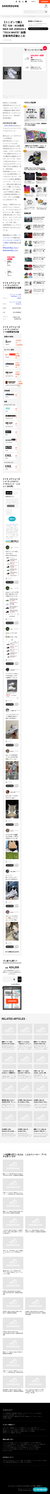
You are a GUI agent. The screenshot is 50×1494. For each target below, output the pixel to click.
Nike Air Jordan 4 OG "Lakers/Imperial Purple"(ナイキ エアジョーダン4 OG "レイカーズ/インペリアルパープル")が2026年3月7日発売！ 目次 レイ (25, 1135)
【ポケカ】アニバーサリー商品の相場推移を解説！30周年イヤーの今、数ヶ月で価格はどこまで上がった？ (41, 208)
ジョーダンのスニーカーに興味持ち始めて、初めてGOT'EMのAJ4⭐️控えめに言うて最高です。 (12, 718)
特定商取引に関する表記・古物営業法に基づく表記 (13, 1416)
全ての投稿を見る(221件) (12, 952)
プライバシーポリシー (37, 1416)
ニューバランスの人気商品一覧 (9, 1447)
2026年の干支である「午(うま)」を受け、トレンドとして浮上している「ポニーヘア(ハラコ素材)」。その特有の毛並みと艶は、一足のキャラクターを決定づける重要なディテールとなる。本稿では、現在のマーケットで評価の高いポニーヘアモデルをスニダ (9, 1106)
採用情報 (9, 1418)
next (18, 73)
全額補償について (6, 1431)
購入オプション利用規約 (30, 1431)
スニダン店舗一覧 (37, 1413)
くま (11, 547)
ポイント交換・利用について (34, 1427)
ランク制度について (22, 1427)
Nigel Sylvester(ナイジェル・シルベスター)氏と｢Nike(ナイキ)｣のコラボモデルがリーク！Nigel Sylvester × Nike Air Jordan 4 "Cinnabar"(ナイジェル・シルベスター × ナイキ (25, 1077)
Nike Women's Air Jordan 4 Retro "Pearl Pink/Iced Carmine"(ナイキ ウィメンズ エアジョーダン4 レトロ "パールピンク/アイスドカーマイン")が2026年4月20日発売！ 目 (9, 1135)
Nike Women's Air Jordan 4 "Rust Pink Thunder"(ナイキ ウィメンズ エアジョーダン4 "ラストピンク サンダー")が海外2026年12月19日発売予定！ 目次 (9, 1047)
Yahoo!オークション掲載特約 (9, 1432)
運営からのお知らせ (15, 1431)
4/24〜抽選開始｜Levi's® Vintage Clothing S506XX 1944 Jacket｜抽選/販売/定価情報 (29, 182)
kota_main (12, 792)
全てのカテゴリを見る (33, 1449)
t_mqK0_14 (13, 710)
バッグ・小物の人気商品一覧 (22, 1444)
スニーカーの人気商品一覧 (23, 1442)
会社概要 (4, 1418)
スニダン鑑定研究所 (7, 1413)
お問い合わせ (18, 1432)
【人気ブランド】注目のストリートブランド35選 (13, 1460)
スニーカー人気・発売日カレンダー (10, 1442)
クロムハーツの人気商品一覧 (34, 1447)
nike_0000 (12, 871)
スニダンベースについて (28, 1413)
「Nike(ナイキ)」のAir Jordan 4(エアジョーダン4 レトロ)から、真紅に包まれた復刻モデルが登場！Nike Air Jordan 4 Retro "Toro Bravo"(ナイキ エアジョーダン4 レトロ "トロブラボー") (41, 1106)
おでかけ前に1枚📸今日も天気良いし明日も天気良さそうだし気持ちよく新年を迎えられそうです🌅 (12, 838)
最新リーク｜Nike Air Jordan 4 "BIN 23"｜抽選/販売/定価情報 (40, 1131)
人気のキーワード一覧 (23, 1449)
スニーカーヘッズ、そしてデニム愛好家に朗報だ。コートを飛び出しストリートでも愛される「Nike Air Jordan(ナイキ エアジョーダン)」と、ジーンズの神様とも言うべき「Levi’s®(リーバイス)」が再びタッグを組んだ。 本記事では (9, 1077)
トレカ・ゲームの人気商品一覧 (9, 1444)
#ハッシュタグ (11, 505)
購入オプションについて (8, 1429)
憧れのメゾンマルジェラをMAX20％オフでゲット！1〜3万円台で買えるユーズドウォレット (41, 182)
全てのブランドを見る (7, 1450)
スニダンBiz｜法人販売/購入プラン (10, 1414)
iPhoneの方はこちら (10, 248)
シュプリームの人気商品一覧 (33, 1445)
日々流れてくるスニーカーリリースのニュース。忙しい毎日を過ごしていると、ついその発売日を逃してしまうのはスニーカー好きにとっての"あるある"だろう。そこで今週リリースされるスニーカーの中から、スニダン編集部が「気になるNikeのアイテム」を (25, 1047)
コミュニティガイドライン (40, 1429)
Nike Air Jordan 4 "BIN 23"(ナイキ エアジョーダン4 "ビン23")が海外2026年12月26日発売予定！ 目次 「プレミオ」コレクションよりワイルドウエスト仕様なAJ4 (41, 1135)
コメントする (10, 582)
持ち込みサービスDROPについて (20, 1429)
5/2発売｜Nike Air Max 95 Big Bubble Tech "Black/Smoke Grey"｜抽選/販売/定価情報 (35, 169)
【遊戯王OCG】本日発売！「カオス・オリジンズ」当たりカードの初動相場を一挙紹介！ (35, 146)
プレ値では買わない (15, 984)
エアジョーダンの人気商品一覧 (19, 1445)
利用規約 (22, 1431)
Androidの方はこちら (10, 250)
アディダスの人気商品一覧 (22, 1447)
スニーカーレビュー (15, 493)
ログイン (33, 1)
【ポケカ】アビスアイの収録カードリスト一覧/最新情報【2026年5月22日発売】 (41, 195)
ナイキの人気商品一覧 (7, 1445)
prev (5, 73)
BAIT (7, 97)
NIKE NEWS (8, 125)
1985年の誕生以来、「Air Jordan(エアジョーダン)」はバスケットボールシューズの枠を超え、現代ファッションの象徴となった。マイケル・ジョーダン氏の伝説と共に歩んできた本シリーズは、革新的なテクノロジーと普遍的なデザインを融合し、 (41, 1077)
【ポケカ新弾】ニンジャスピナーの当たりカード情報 (35, 1460)
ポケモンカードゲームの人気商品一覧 (37, 1444)
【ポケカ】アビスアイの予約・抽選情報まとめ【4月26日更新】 (35, 124)
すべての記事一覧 (27, 1462)
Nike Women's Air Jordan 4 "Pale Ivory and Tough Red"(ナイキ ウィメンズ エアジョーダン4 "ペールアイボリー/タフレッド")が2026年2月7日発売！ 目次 (25, 1106)
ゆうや (11, 751)
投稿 (19, 979)
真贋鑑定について (13, 1427)
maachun (12, 669)
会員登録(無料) (44, 1)
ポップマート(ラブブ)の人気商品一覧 (10, 1449)
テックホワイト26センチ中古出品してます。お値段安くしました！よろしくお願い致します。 (12, 677)
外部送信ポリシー (28, 1416)
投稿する (12, 519)
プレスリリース (21, 1414)
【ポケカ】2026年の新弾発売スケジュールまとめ (29, 208)
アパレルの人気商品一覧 (35, 1442)
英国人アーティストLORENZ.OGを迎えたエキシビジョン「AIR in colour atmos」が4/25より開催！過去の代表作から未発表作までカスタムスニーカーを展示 (29, 195)
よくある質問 (31, 1429)
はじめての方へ (6, 1427)
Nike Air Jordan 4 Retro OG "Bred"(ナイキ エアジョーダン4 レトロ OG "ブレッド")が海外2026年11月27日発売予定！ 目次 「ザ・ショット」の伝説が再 (41, 1047)
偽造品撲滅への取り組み (17, 1413)
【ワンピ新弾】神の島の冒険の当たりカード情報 (13, 1462)
